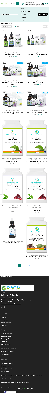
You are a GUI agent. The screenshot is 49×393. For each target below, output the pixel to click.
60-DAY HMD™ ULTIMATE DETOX (37, 82)
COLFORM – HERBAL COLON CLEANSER (36, 161)
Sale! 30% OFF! (43, 14)
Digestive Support (35, 255)
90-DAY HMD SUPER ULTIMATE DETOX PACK (12, 112)
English (7, 392)
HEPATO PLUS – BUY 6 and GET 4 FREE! (36, 256)
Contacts (23, 20)
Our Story (23, 14)
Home (22, 8)
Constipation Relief (7, 158)
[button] (11, 303)
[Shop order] (7, 26)
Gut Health (15, 160)
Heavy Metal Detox (14, 53)
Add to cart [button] (11, 39)
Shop (29, 11)
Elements (23, 11)
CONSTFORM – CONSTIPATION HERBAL (12, 209)
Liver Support (19, 241)
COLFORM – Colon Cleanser (12, 161)
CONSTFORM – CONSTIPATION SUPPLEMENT (36, 209)
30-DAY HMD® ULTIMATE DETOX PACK (36, 54)
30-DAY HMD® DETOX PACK (12, 54)
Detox (6, 53)
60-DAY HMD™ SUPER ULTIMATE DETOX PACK (12, 83)
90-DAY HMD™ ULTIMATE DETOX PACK (36, 112)
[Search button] (17, 3)
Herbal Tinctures (10, 241)
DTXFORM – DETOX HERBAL (12, 242)
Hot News (23, 17)
